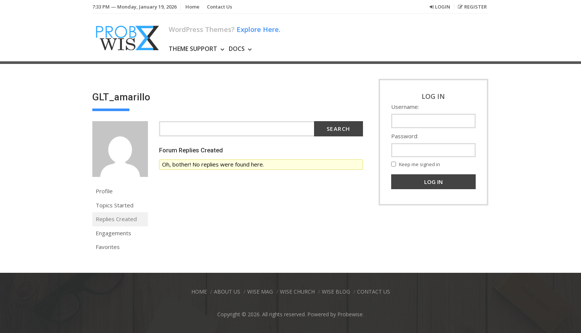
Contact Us (219, 6)
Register (475, 6)
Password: (404, 136)
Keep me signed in (419, 164)
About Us (227, 291)
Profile (104, 191)
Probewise (350, 314)
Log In (433, 181)
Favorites (108, 246)
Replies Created (116, 219)
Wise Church (297, 291)
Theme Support (193, 49)
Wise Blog (336, 291)
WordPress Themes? (224, 29)
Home (192, 6)
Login (442, 6)
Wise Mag (260, 291)
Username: (405, 106)
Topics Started (114, 205)
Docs (237, 49)
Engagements (113, 233)
